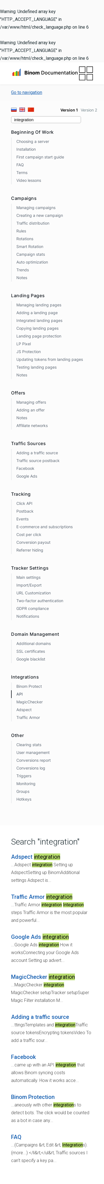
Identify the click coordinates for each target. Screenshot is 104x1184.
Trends (22, 269)
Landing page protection (38, 336)
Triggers (23, 775)
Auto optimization (32, 262)
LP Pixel (23, 343)
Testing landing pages (36, 367)
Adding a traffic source (37, 452)
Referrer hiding (29, 550)
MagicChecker (29, 701)
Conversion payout (33, 542)
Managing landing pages (38, 304)
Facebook (25, 468)
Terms (21, 172)
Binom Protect (29, 686)
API (19, 694)
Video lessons (28, 180)
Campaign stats (30, 254)
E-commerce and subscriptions (44, 526)
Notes (21, 277)
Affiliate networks (32, 425)
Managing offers (31, 402)
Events (22, 519)
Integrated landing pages (39, 320)
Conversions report (33, 760)
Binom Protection (33, 1097)
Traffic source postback (38, 460)
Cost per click (28, 534)
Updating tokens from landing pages (49, 359)
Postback (25, 511)
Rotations (24, 238)
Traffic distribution (32, 223)
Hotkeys (23, 799)
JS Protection (28, 351)
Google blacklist (30, 659)
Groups (22, 791)
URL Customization (33, 592)
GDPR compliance (32, 608)
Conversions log (30, 768)
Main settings (28, 577)
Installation (26, 149)
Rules (21, 231)
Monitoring (25, 783)
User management (33, 752)
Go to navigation (26, 92)
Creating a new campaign (39, 215)
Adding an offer (30, 410)
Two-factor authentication (39, 600)
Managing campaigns (35, 207)
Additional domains (33, 643)
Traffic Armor (28, 717)
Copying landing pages (37, 328)
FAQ (20, 164)
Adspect (24, 709)
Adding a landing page (37, 312)
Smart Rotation (29, 246)
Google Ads (26, 476)
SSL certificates (30, 651)
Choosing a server (32, 141)
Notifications (27, 616)
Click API (24, 503)
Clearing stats (28, 744)
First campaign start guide (40, 157)
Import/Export (29, 585)
